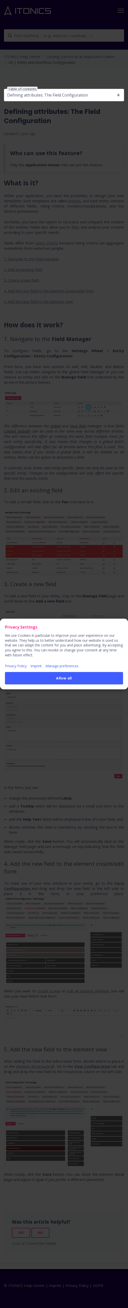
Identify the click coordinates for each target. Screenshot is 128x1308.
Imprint (36, 666)
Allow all (64, 678)
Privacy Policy (16, 666)
